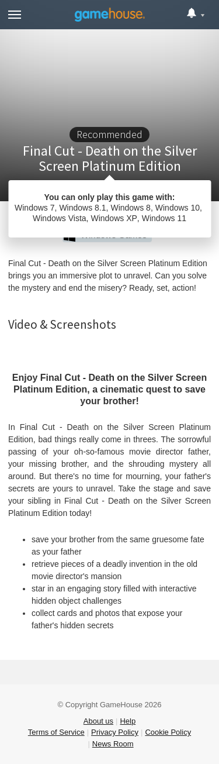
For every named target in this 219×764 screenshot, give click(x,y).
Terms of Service (56, 732)
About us (98, 721)
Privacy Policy (114, 732)
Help (127, 721)
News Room (113, 743)
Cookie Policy (168, 732)
